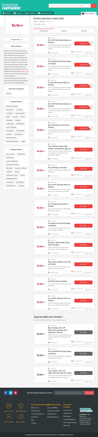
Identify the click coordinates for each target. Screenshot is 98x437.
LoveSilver (9, 113)
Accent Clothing (11, 127)
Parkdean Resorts (11, 178)
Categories (18, 13)
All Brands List (51, 414)
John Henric (9, 110)
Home (36, 21)
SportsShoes (20, 182)
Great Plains (10, 131)
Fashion (42, 21)
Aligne (23, 141)
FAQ (32, 420)
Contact (33, 423)
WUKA (8, 117)
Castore (15, 117)
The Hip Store (18, 134)
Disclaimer (34, 417)
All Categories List (53, 417)
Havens (22, 175)
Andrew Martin (10, 186)
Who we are (35, 408)
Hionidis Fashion (11, 138)
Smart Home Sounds (12, 164)
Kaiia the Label (19, 113)
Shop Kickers (16, 39)
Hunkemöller (20, 131)
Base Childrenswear (12, 141)
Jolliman (9, 134)
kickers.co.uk (24, 71)
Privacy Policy (35, 411)
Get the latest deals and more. (40, 393)
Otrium (22, 117)
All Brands (7, 13)
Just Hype (19, 110)
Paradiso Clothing (11, 106)
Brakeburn (9, 120)
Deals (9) (84, 31)
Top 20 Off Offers (52, 408)
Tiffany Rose (10, 124)
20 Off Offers (30, 13)
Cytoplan (9, 171)
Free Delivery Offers (45, 13)
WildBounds (20, 124)
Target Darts (21, 154)
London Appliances (12, 161)
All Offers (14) (44, 31)
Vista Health (10, 157)
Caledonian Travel (11, 175)
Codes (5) (64, 31)
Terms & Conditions (37, 414)
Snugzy (17, 171)
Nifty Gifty (9, 168)
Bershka (17, 120)
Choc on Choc (10, 154)
